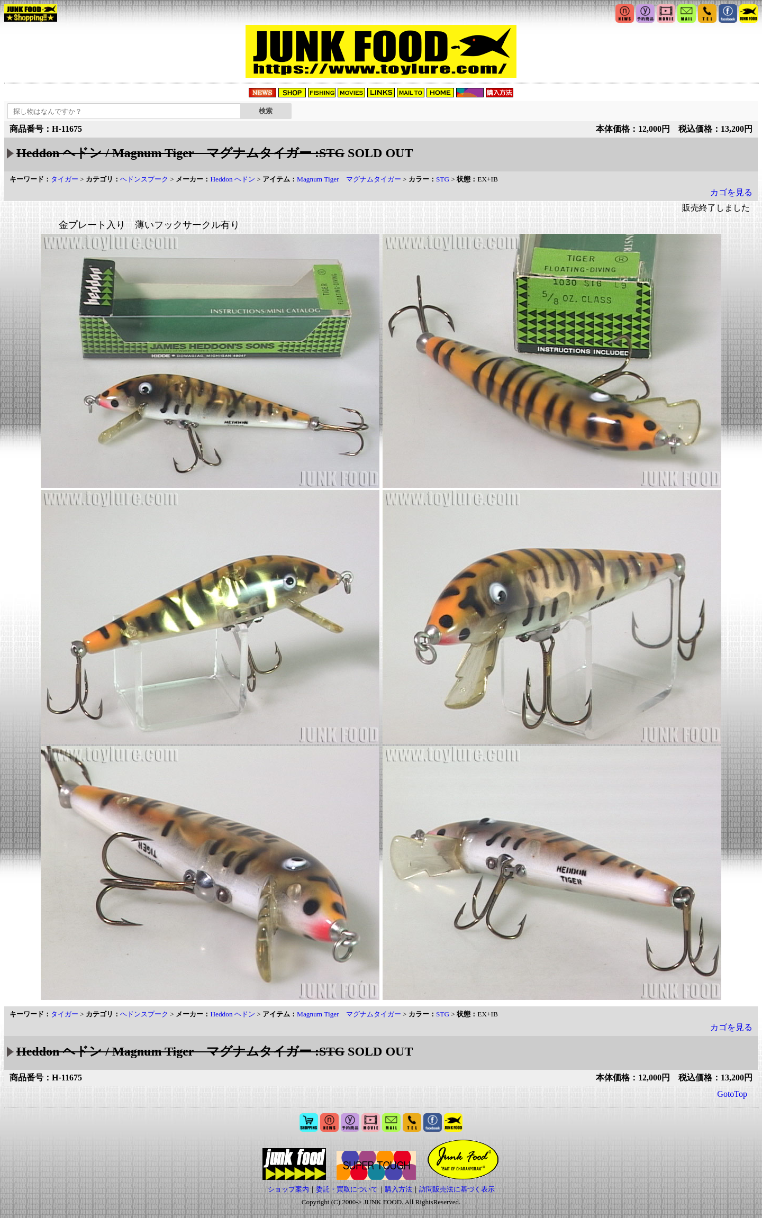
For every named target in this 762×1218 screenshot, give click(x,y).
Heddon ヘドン (232, 179)
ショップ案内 (288, 1189)
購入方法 (398, 1189)
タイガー (64, 179)
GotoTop (732, 1093)
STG (442, 179)
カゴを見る (731, 192)
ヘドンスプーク (144, 179)
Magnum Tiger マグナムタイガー (349, 179)
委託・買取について (347, 1189)
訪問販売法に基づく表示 (457, 1189)
